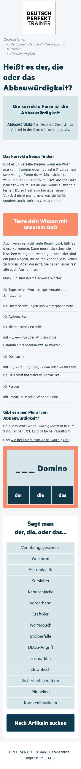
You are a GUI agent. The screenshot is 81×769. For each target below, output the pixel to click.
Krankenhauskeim (40, 703)
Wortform (40, 558)
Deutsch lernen (14, 40)
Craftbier (40, 614)
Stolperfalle (40, 636)
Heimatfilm (40, 658)
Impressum (35, 758)
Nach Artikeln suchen (40, 722)
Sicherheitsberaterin (40, 680)
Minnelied (41, 691)
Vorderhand (40, 603)
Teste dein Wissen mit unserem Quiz (40, 224)
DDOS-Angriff (40, 647)
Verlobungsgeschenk (40, 547)
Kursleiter (40, 581)
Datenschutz (59, 752)
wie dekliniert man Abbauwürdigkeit (40, 440)
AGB (51, 758)
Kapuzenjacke (40, 592)
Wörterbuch (40, 625)
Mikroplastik (40, 569)
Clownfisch (40, 669)
